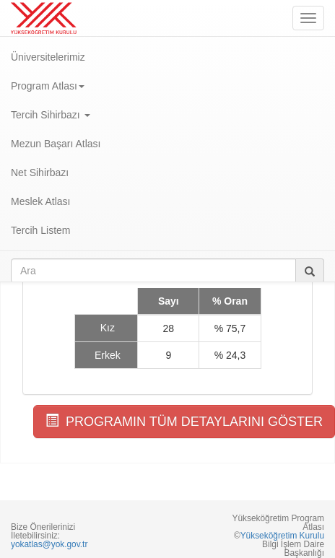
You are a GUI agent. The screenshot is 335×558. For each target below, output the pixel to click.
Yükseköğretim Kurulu (282, 536)
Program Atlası (47, 86)
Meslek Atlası (40, 201)
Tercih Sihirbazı (50, 115)
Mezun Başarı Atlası (56, 143)
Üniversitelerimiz (48, 57)
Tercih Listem (40, 230)
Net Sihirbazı (40, 172)
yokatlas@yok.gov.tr (49, 544)
